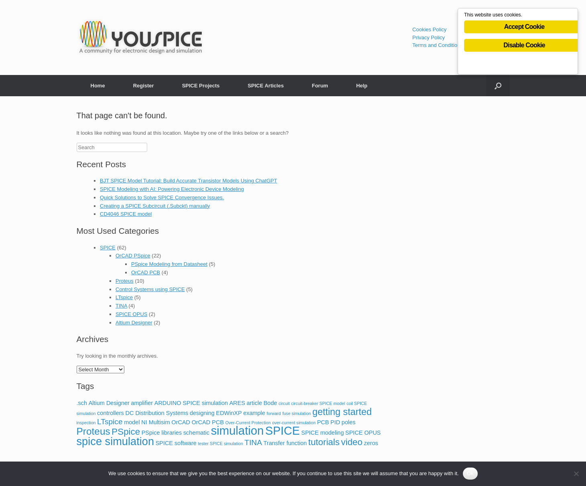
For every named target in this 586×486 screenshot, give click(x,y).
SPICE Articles (266, 86)
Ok (470, 473)
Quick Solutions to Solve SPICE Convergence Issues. (162, 197)
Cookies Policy (429, 29)
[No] (576, 474)
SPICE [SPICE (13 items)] (282, 430)
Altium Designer (134, 323)
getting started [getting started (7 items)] (342, 412)
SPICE (108, 248)
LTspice (124, 297)
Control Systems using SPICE (150, 289)
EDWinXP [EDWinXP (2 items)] (228, 413)
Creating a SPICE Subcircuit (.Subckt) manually (155, 206)
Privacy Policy (428, 37)
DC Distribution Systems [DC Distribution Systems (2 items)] (156, 413)
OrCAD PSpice (133, 256)
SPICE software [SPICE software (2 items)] (176, 443)
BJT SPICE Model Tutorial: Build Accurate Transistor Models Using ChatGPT (188, 181)
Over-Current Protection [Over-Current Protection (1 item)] (248, 422)
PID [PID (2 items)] (335, 422)
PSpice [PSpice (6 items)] (126, 432)
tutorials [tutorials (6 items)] (323, 442)
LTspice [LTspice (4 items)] (109, 421)
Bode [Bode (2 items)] (270, 403)
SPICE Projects (201, 86)
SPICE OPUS (131, 314)
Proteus (125, 281)
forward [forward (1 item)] (274, 413)
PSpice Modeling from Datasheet (169, 264)
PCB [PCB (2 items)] (323, 422)
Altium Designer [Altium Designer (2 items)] (109, 403)
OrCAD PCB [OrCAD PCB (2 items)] (208, 422)
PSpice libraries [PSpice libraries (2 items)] (162, 432)
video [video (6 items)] (351, 442)
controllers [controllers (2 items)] (110, 413)
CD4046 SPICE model (126, 214)
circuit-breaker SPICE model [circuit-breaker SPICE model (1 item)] (318, 403)
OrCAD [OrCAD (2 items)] (180, 422)
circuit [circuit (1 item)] (284, 403)
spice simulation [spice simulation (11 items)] (115, 441)
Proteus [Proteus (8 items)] (93, 431)
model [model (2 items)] (132, 422)
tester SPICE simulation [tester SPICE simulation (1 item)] (220, 443)
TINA (121, 306)
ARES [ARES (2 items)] (237, 403)
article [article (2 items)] (254, 403)
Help (361, 86)
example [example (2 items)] (254, 413)
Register (143, 86)
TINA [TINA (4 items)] (253, 442)
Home (98, 86)
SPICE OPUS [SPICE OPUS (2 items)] (363, 432)
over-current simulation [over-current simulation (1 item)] (293, 422)
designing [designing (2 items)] (202, 413)
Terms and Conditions (437, 45)
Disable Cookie (524, 47)
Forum (320, 86)
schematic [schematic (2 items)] (196, 432)
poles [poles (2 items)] (349, 422)
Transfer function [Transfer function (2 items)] (285, 443)
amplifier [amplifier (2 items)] (142, 403)
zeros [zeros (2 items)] (371, 443)
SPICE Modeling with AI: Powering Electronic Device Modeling (172, 189)
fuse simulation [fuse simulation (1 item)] (296, 413)
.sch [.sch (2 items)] (82, 403)
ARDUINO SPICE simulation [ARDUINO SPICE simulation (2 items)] (191, 403)
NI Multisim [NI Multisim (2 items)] (155, 422)
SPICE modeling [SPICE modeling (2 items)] (322, 432)
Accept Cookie (524, 28)
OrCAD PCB (145, 272)
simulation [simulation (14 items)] (237, 430)
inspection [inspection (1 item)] (86, 422)
